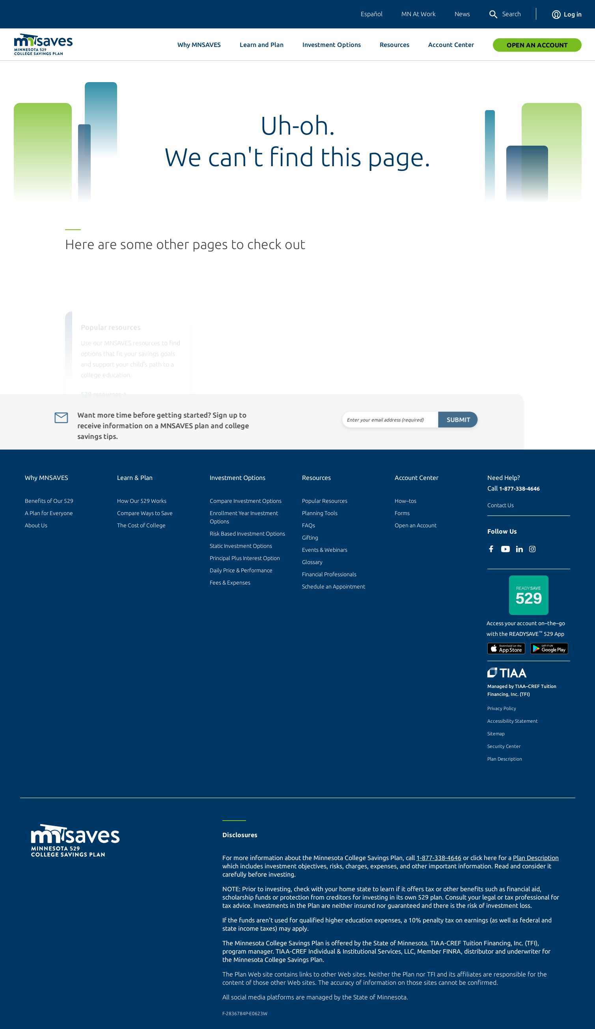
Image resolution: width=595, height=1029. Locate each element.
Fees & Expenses (230, 582)
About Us (36, 525)
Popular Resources (324, 501)
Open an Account (537, 45)
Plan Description (504, 758)
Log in (567, 14)
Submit (440, 419)
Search (504, 14)
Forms (402, 513)
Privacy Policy (501, 708)
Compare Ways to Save (145, 513)
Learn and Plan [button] (262, 44)
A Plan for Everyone (49, 513)
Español (371, 13)
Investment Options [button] (331, 44)
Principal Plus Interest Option (245, 558)
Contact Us (500, 505)
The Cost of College (141, 525)
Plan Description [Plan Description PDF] (536, 857)
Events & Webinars (324, 550)
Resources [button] (394, 44)
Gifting (310, 537)
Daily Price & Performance (241, 570)
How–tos (405, 501)
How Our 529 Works (141, 501)
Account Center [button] (451, 44)
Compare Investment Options (246, 501)
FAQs (308, 525)
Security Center (503, 746)
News (462, 13)
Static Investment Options (241, 546)
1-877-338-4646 (519, 488)
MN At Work (418, 13)
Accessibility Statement (512, 720)
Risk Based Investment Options (247, 533)
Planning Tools (320, 513)
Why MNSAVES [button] (199, 44)
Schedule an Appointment (333, 586)
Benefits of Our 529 (49, 501)
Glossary (312, 562)
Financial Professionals (329, 574)
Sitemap (496, 733)
